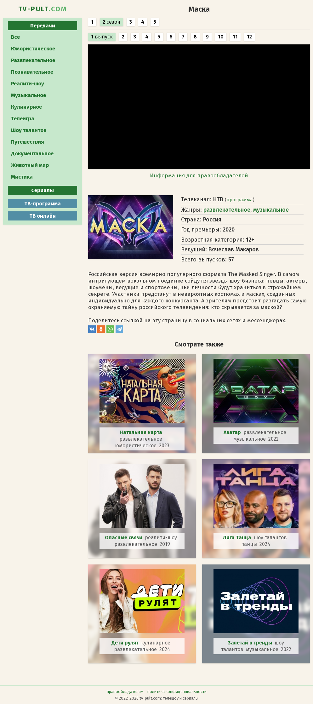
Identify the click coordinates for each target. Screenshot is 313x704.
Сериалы (42, 190)
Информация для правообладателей (199, 175)
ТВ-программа (42, 203)
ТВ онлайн (42, 216)
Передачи (42, 25)
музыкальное (271, 209)
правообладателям (125, 691)
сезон (111, 22)
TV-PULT (42, 9)
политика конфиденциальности (177, 691)
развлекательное (226, 209)
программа (239, 200)
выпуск (102, 37)
